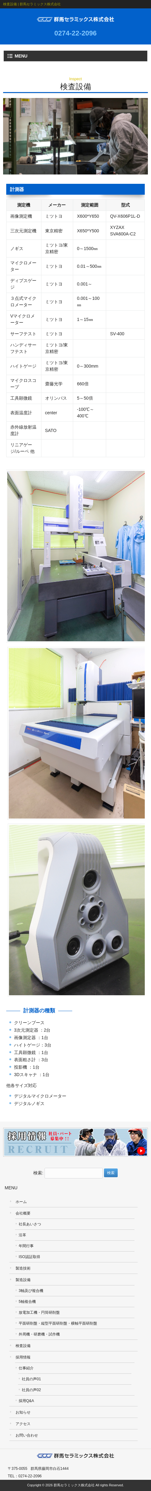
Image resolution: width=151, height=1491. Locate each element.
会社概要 (23, 1213)
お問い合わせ (27, 1435)
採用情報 (23, 1357)
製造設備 (23, 1280)
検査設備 (23, 1346)
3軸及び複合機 (31, 1291)
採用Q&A (26, 1401)
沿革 (22, 1235)
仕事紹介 (26, 1368)
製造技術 (23, 1268)
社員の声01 (31, 1379)
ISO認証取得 (29, 1257)
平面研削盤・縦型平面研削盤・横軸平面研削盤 (58, 1323)
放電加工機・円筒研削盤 (39, 1312)
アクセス (23, 1424)
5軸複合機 (27, 1301)
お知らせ (23, 1412)
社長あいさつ (30, 1224)
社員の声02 (31, 1390)
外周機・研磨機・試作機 (39, 1334)
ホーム (21, 1202)
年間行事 (26, 1246)
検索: (38, 1172)
